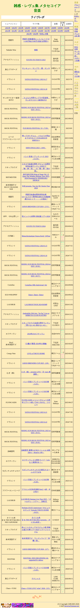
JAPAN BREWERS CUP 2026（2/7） (36, 549)
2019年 (60, 31)
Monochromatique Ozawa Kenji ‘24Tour (36, 236)
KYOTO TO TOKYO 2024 (36, 226)
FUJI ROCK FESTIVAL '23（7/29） (36, 128)
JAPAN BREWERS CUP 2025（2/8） (36, 363)
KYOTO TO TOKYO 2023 (36, 60)
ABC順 (77, 36)
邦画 (76, 31)
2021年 (29, 34)
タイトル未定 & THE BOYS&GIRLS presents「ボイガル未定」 (36, 520)
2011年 (7, 31)
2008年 (53, 28)
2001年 (7, 28)
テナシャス (36, 578)
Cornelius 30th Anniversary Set (36, 285)
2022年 (35, 34)
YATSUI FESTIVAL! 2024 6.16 (36, 256)
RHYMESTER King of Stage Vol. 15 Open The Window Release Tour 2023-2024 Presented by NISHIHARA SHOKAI (36, 177)
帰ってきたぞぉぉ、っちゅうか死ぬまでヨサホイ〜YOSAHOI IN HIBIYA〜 (36, 138)
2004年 (27, 28)
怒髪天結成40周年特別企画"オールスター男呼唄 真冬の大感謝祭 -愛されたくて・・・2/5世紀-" (36, 197)
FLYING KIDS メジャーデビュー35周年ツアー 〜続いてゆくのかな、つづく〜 (36, 402)
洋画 (76, 29)
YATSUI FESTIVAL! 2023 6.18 (36, 89)
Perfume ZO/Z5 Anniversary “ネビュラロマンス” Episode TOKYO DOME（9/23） (36, 510)
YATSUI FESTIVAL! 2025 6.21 (36, 412)
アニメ (77, 34)
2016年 (40, 31)
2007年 (47, 28)
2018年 (53, 31)
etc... (76, 21)
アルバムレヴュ (77, 7)
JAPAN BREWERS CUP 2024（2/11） (36, 206)
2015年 (34, 31)
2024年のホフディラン (36, 334)
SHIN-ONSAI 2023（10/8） (36, 148)
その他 (77, 76)
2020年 (66, 31)
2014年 (27, 31)
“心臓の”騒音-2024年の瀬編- (36, 344)
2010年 (66, 28)
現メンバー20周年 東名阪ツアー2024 (36, 216)
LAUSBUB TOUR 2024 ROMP (36, 304)
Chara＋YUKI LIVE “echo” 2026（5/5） (36, 588)
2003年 (20, 28)
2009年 (60, 28)
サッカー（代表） (77, 53)
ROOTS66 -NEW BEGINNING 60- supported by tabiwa (36, 559)
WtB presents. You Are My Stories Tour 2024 (36, 187)
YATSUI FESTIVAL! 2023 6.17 (36, 79)
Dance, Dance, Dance (36, 295)
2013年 (20, 31)
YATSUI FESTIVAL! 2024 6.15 (36, 246)
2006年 (40, 28)
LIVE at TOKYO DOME (36, 353)
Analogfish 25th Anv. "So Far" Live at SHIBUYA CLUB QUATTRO (36, 314)
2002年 (14, 28)
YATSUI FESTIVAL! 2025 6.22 (36, 422)
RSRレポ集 (44, 34)
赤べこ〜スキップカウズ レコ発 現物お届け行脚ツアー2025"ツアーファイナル (36, 529)
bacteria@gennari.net (71, 606)
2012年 (14, 31)
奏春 (36, 50)
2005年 (34, 28)
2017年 (47, 31)
